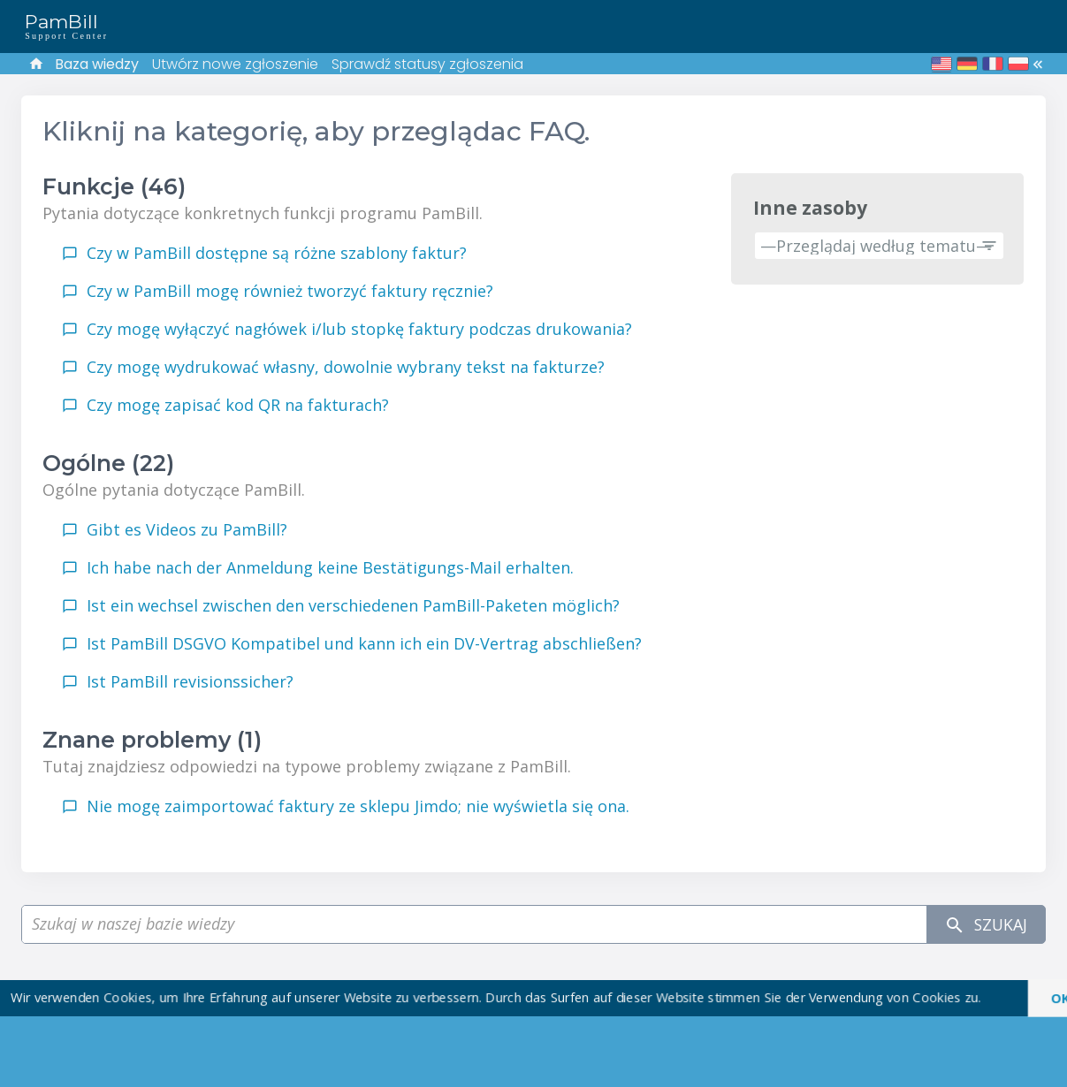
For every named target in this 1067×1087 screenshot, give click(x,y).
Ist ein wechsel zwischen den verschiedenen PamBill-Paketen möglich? (353, 605)
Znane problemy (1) (152, 739)
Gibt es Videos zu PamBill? (187, 529)
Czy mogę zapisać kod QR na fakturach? (238, 404)
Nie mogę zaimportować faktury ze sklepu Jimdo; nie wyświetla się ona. (358, 806)
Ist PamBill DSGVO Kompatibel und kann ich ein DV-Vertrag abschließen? (364, 643)
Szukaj (984, 925)
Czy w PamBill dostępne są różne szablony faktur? (277, 252)
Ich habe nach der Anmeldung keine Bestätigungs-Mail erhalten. (330, 567)
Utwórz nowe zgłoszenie (235, 64)
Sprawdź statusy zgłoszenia (427, 64)
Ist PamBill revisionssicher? (190, 681)
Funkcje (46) (114, 186)
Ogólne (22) (108, 463)
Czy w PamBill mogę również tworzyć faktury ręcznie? (290, 290)
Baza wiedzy (97, 64)
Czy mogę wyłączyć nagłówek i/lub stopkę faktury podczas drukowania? (359, 328)
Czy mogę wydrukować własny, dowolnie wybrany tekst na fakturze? (346, 366)
